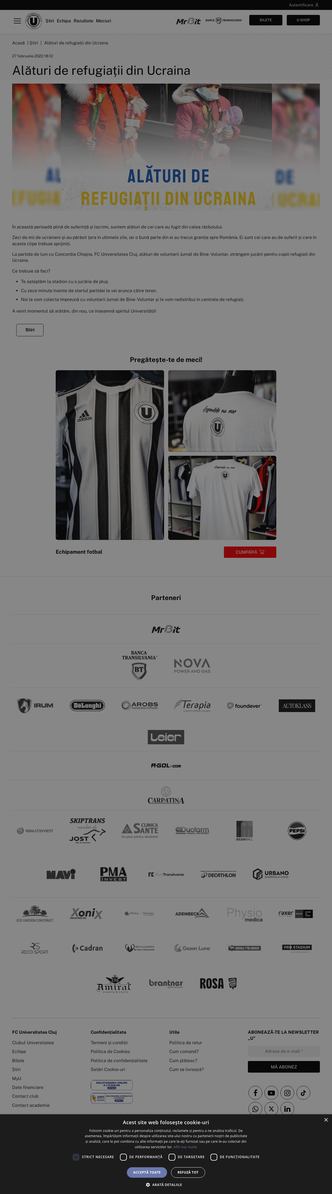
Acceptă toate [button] (147, 1172)
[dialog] (166, 1154)
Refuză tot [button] (188, 1172)
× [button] (326, 1120)
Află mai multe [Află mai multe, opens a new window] (185, 1147)
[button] (166, 1184)
